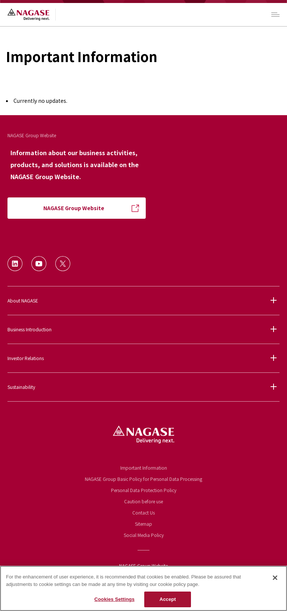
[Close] (275, 577)
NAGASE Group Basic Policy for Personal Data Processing (143, 479)
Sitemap (143, 524)
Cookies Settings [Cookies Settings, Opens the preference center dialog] (114, 599)
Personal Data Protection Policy (143, 490)
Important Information (143, 467)
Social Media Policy (144, 535)
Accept (168, 599)
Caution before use (143, 501)
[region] (143, 588)
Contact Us (143, 512)
